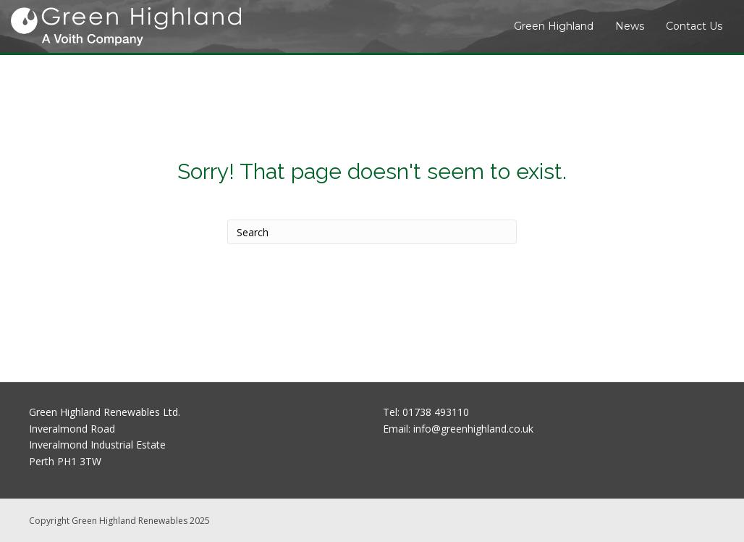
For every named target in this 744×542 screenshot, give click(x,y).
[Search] (372, 232)
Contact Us (694, 26)
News (629, 26)
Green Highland (553, 26)
